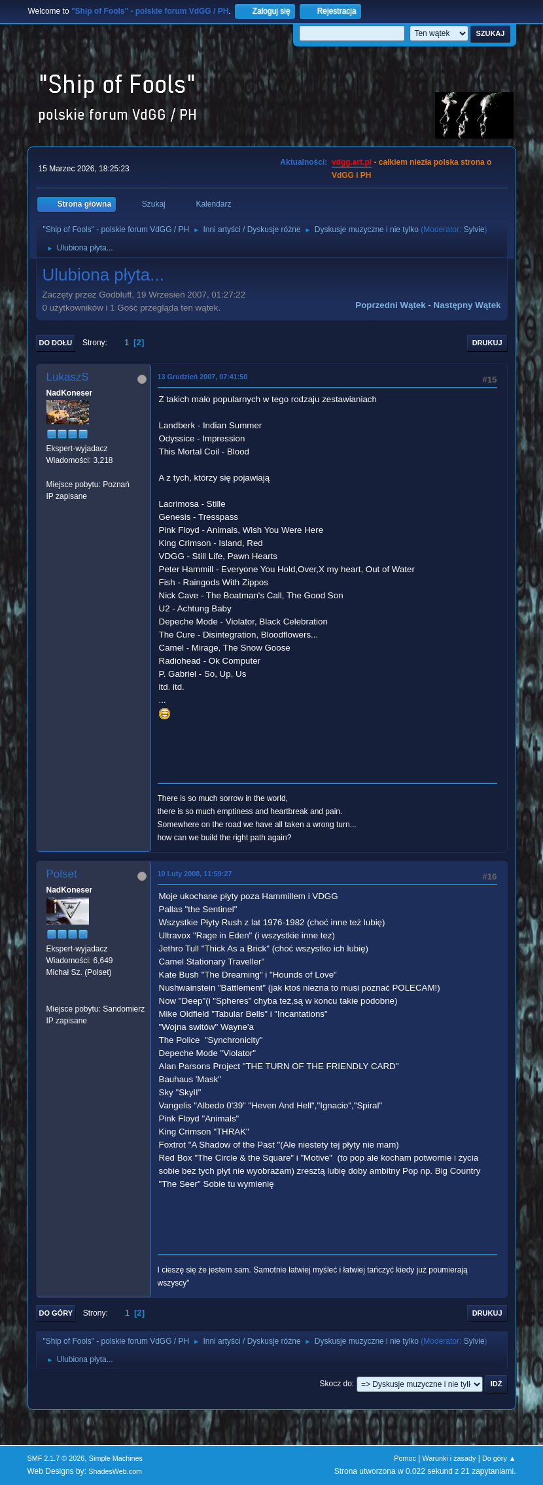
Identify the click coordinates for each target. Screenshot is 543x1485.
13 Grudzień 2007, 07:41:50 (203, 377)
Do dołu (56, 343)
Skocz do (336, 1383)
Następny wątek (467, 305)
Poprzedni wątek (390, 305)
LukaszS (67, 377)
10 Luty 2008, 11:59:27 (195, 874)
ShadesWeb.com (115, 1471)
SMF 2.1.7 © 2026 (56, 1458)
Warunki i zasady (449, 1458)
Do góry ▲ (499, 1458)
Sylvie (474, 229)
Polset (61, 874)
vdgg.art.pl (352, 162)
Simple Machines (116, 1458)
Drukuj (487, 343)
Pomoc (405, 1458)
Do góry (56, 1313)
